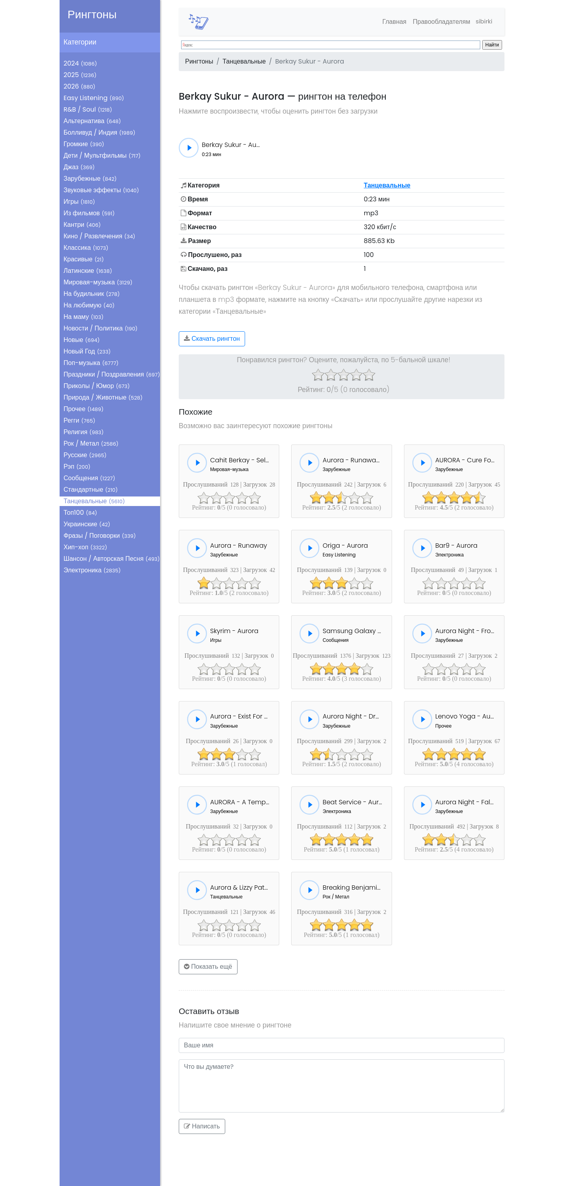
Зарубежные (90, 178)
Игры (79, 201)
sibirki (482, 21)
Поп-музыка (91, 362)
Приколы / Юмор (97, 385)
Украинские (87, 524)
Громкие (84, 144)
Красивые (84, 259)
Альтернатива (92, 121)
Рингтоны (92, 14)
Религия (84, 432)
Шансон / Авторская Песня (112, 558)
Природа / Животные (103, 397)
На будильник (92, 293)
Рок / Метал (91, 443)
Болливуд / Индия (99, 132)
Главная (391, 21)
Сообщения (89, 478)
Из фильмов (89, 213)
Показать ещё (208, 966)
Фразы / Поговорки (100, 535)
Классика (86, 247)
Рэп (77, 466)
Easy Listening (94, 97)
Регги (79, 420)
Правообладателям (438, 21)
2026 (79, 86)
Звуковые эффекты (101, 190)
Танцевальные (94, 501)
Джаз (79, 167)
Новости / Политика (100, 328)
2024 (80, 63)
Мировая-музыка (98, 282)
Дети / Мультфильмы (102, 155)
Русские (85, 455)
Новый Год (87, 351)
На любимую (89, 305)
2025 (80, 74)
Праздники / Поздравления (112, 374)
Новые (82, 339)
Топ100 (80, 512)
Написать (202, 1126)
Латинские (88, 270)
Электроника (92, 570)
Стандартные (91, 489)
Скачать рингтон (212, 338)
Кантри (82, 224)
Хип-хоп (85, 547)
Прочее (84, 408)
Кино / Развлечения (99, 236)
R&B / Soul (88, 109)
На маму (84, 316)
